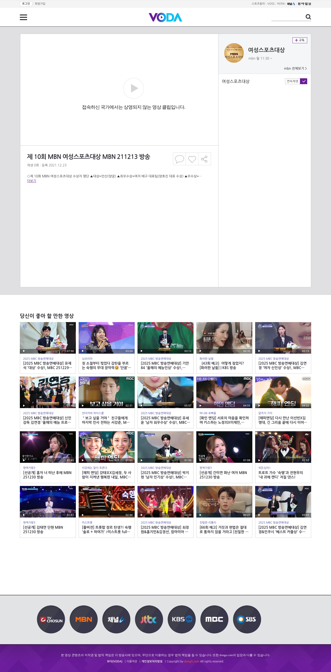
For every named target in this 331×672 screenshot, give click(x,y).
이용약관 (132, 661)
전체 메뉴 (23, 17)
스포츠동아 (258, 3)
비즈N (281, 3)
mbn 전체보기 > (295, 68)
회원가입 (40, 3)
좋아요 (192, 158)
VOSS (271, 3)
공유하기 (204, 158)
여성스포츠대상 (266, 50)
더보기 (31, 181)
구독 (299, 40)
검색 (308, 17)
